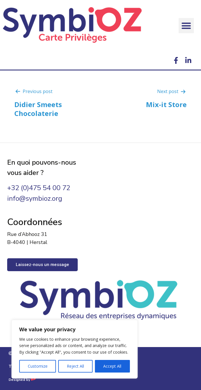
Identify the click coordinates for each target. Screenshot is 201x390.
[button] (186, 25)
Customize (38, 366)
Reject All (75, 366)
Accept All (112, 366)
